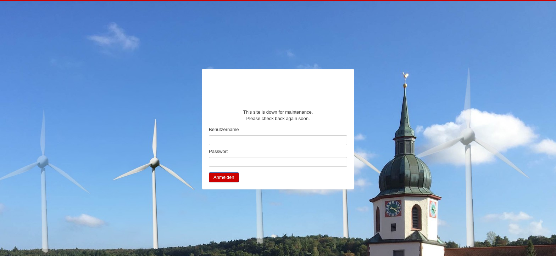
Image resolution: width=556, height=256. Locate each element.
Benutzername (224, 129)
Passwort (218, 151)
